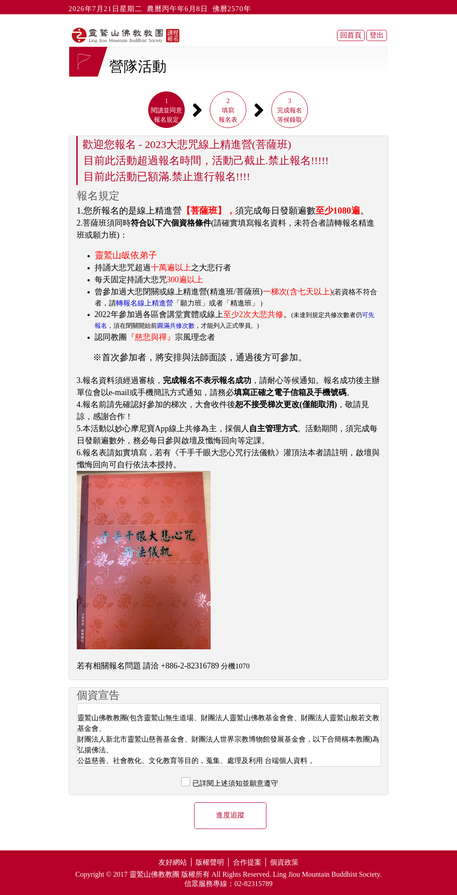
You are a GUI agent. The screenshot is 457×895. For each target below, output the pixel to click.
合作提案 (247, 862)
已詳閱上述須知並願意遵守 (235, 783)
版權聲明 (209, 862)
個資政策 (284, 862)
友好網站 (172, 862)
